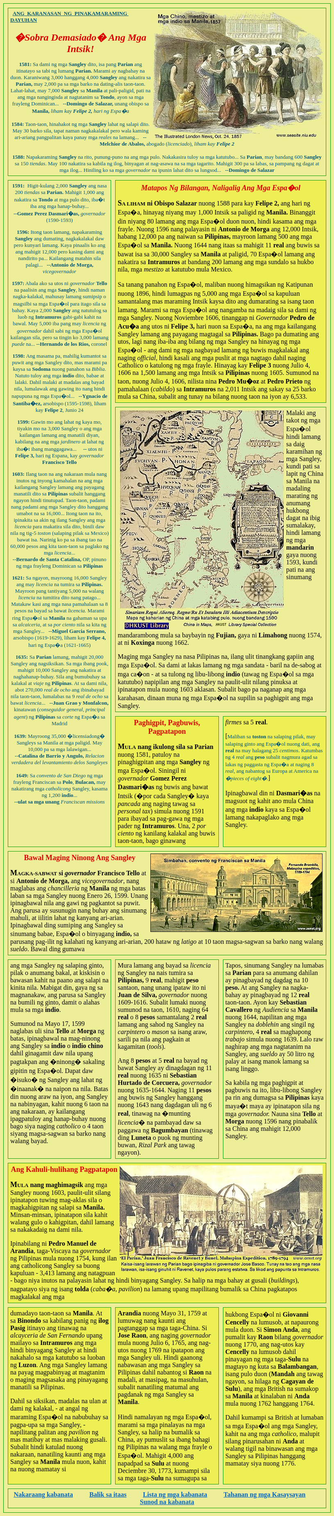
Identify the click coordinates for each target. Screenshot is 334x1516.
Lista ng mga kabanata (175, 1494)
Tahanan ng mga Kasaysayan (265, 1494)
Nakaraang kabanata (43, 1494)
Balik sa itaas (108, 1494)
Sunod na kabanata (167, 1501)
